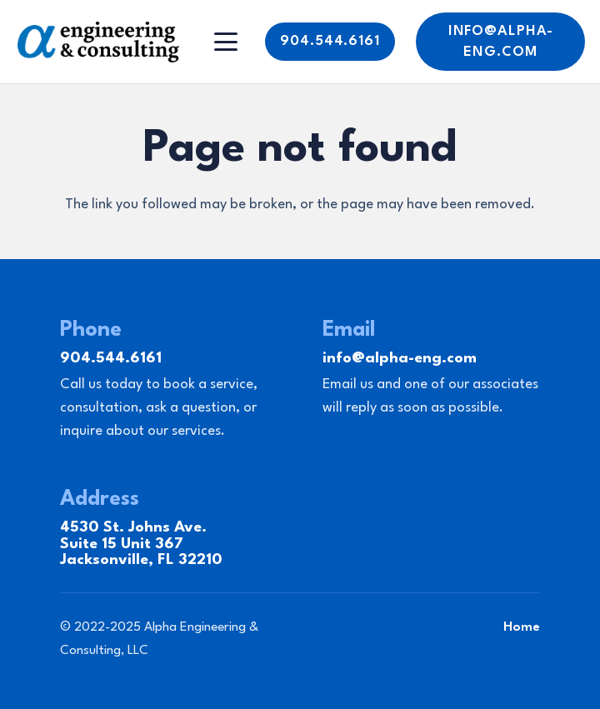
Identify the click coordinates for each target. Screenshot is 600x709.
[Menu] (226, 41)
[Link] (98, 42)
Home (521, 627)
